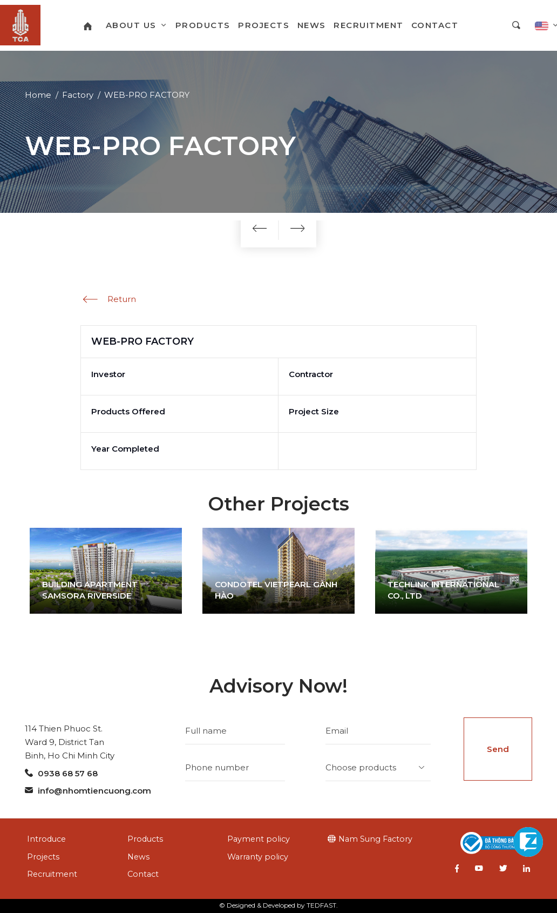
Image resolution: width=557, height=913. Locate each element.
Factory (77, 95)
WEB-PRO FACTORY (146, 95)
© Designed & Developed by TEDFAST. (278, 905)
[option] (105, 571)
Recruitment (52, 874)
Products (145, 839)
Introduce (46, 839)
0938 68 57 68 (61, 773)
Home (38, 95)
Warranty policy (257, 857)
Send (498, 749)
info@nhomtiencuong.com (88, 791)
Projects (43, 857)
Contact (143, 874)
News (138, 857)
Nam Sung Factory (375, 839)
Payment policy (258, 839)
